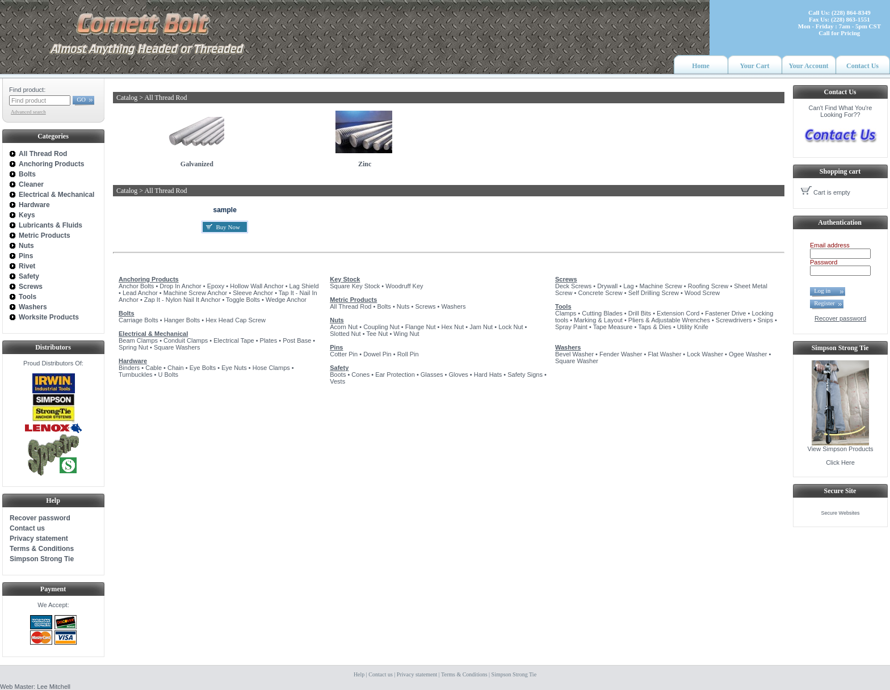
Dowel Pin (377, 354)
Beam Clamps (138, 340)
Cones (360, 374)
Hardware (133, 360)
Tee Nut (377, 333)
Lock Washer (705, 354)
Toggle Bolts (243, 299)
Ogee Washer (748, 354)
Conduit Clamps (185, 340)
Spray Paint (571, 326)
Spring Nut (133, 347)
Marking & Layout (598, 320)
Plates (269, 340)
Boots (338, 374)
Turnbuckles (136, 374)
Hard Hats (488, 374)
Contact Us (862, 66)
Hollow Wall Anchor (256, 286)
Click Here (840, 462)
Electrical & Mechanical (153, 333)
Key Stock (345, 279)
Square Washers (177, 347)
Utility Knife (692, 326)
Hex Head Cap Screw (235, 320)
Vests (337, 381)
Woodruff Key (404, 286)
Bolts (127, 313)
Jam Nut (481, 326)
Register (824, 303)
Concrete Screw (600, 292)
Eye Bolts (203, 367)
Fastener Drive (725, 313)
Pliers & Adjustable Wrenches (669, 320)
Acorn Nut (344, 326)
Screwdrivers (734, 320)
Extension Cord (678, 313)
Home (701, 66)
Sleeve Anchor (253, 292)
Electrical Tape (233, 340)
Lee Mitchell (53, 686)
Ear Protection (395, 374)
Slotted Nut (345, 333)
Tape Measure (613, 326)
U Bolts (168, 374)
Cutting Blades (602, 313)
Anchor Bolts (136, 286)
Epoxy (216, 286)
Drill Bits (639, 313)
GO (81, 99)
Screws (425, 306)
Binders (129, 367)
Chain (175, 367)
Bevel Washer (574, 354)
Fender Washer (620, 354)
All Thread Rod (350, 306)
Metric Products (353, 299)
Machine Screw (661, 286)
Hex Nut (452, 326)
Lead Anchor (140, 292)
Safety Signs (525, 374)
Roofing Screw (708, 286)
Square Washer (576, 360)
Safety (339, 367)
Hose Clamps (271, 367)
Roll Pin (408, 354)
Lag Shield (304, 286)
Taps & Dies (654, 326)
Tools (563, 306)
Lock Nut (510, 326)
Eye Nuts (234, 367)
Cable (153, 367)
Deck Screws (573, 286)
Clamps (565, 313)
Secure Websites (840, 513)
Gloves (458, 374)
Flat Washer (664, 354)
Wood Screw (702, 292)
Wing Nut (406, 333)
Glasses (432, 374)
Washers (453, 306)
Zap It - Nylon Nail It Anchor (182, 299)
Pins (336, 347)
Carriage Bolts (138, 320)
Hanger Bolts (182, 320)
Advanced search (28, 112)
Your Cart (754, 66)
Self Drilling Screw (653, 292)
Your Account (808, 66)
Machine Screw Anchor (195, 292)
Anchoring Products (149, 279)
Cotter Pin (344, 354)
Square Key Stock (355, 286)
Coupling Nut (381, 326)
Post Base (297, 340)
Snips (765, 320)
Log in (825, 290)
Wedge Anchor (286, 299)
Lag (628, 286)
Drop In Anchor (180, 286)
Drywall (607, 286)
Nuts (403, 306)
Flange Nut (420, 326)
